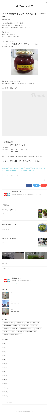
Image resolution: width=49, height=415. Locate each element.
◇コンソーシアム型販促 (10, 329)
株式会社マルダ (24, 6)
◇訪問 (34, 326)
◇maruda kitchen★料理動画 (11, 326)
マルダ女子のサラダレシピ (9, 224)
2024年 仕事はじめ (16, 309)
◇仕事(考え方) (8, 323)
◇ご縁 (25, 326)
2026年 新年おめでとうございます (20, 293)
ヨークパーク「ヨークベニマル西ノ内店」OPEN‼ (23, 301)
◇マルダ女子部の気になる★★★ (26, 332)
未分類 (38, 329)
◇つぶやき (19, 323)
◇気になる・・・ (8, 332)
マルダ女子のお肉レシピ (9, 210)
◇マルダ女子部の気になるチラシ (12, 335)
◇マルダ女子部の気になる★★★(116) (10, 175)
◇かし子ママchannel (32, 323)
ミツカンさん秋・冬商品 (9, 239)
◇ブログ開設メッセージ (27, 329)
